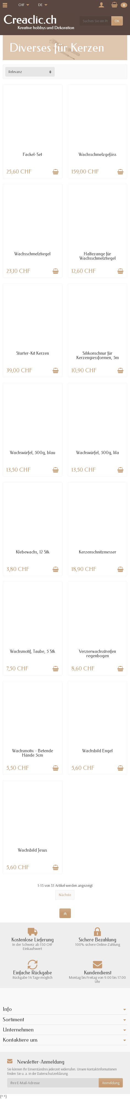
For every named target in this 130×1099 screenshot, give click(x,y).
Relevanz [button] (15, 71)
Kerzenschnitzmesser (97, 552)
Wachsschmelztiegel (32, 253)
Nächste (65, 894)
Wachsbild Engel (97, 750)
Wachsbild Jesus (32, 850)
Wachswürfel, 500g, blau (32, 452)
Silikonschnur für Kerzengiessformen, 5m (97, 355)
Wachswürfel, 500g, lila (97, 452)
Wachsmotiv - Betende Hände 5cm (32, 753)
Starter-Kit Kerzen (32, 353)
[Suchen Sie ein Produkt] (95, 21)
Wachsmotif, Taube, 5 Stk (32, 651)
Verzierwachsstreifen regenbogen (97, 653)
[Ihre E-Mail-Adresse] (53, 1082)
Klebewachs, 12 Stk (32, 552)
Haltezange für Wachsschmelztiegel (97, 256)
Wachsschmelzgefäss (97, 154)
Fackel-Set (32, 154)
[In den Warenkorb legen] (55, 172)
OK (117, 20)
